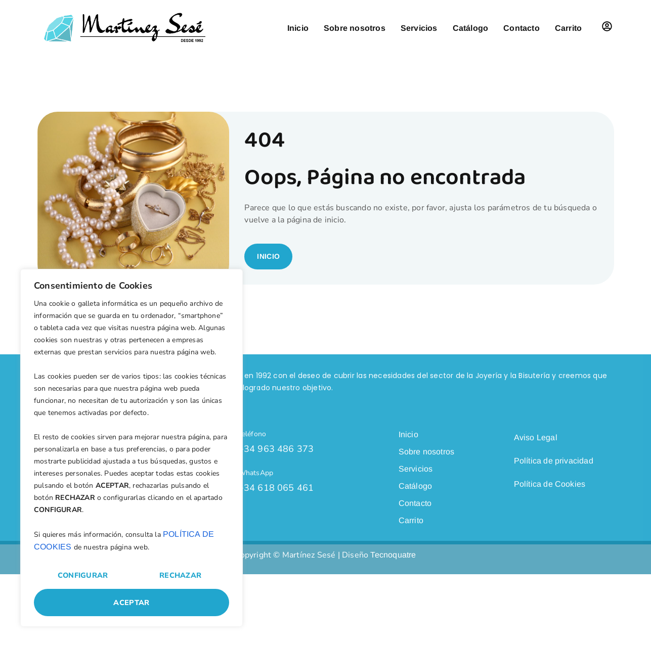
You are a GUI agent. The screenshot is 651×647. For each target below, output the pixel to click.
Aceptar (131, 602)
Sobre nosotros (354, 28)
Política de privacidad (553, 480)
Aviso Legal (535, 457)
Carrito (568, 28)
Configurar (83, 575)
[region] (131, 448)
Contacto (521, 28)
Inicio (298, 28)
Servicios (419, 28)
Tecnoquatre (393, 564)
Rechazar (180, 575)
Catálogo (471, 28)
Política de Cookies (550, 503)
